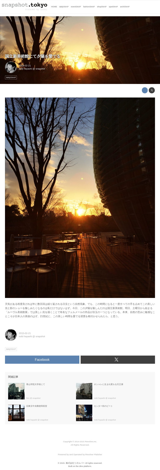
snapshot (40, 68)
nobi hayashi (25, 68)
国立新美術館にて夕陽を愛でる (32, 56)
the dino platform (83, 466)
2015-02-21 (25, 65)
